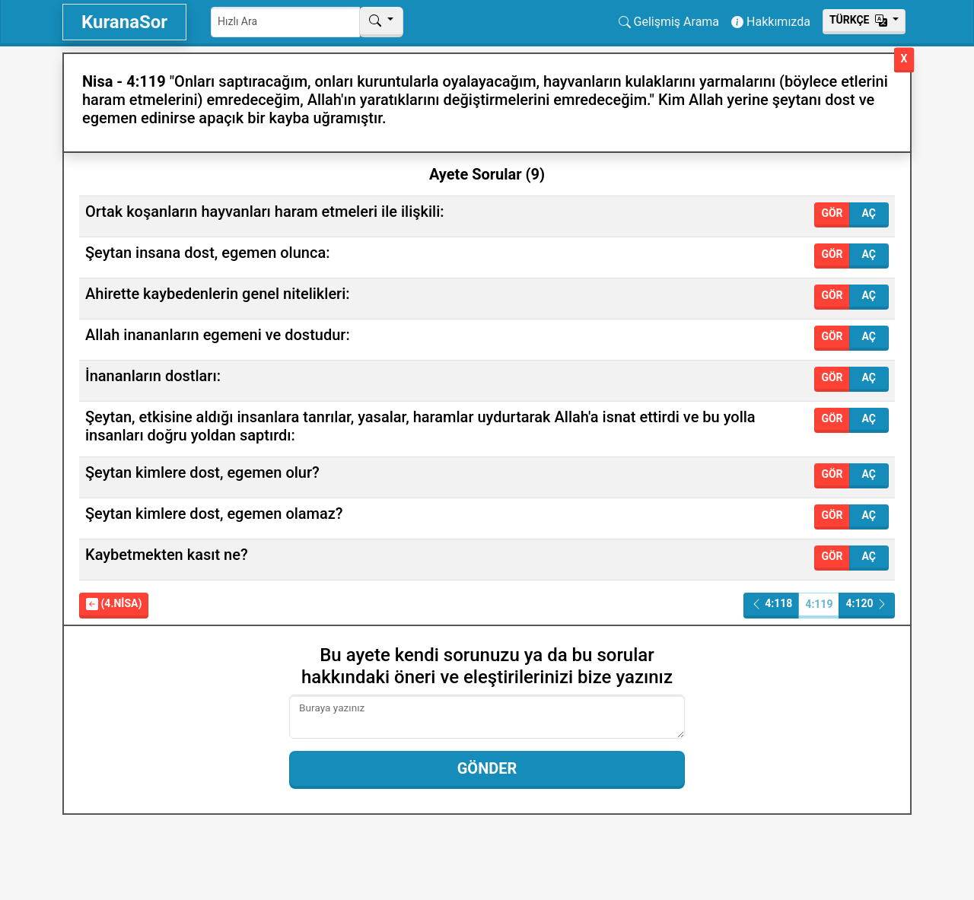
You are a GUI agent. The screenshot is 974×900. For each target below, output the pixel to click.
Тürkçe (859, 20)
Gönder (487, 768)
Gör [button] (831, 213)
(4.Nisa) (114, 603)
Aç (869, 213)
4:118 (771, 603)
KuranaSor (124, 22)
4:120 (866, 603)
